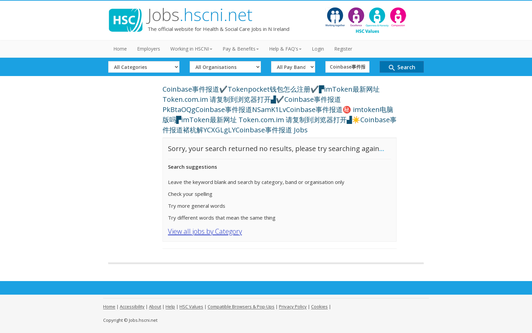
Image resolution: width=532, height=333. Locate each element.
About (155, 306)
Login (318, 48)
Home (120, 48)
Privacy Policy (293, 306)
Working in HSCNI (191, 48)
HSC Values (191, 306)
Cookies (319, 306)
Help (170, 306)
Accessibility (132, 306)
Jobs (200, 14)
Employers (148, 48)
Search (401, 67)
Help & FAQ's (285, 48)
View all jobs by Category (205, 231)
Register (343, 48)
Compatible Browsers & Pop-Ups (241, 306)
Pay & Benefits (241, 48)
